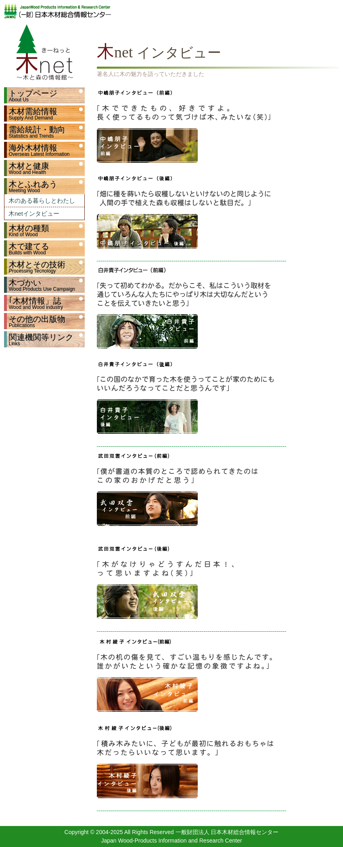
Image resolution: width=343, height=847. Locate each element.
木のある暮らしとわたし (41, 200)
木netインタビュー (33, 213)
